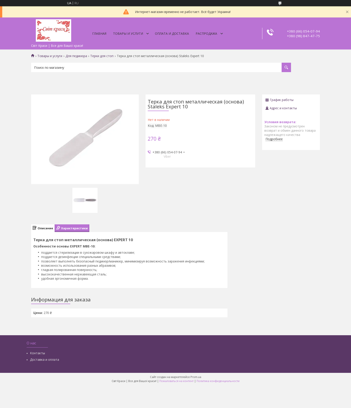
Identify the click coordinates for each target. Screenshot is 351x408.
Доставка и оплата (44, 359)
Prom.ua (195, 377)
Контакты (37, 353)
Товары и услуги (128, 33)
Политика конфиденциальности (218, 381)
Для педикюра (76, 56)
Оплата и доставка (172, 33)
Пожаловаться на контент (176, 381)
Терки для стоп (101, 56)
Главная (99, 33)
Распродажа (206, 33)
